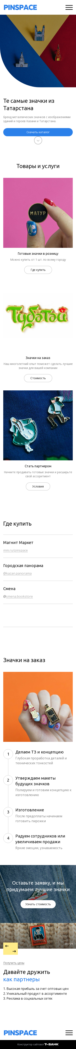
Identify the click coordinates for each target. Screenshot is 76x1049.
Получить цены (13, 963)
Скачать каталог (38, 132)
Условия (38, 486)
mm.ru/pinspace (15, 550)
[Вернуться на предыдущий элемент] (10, 946)
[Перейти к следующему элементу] (10, 952)
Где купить (38, 270)
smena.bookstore (19, 596)
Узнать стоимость (38, 904)
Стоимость (38, 378)
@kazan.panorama (17, 573)
